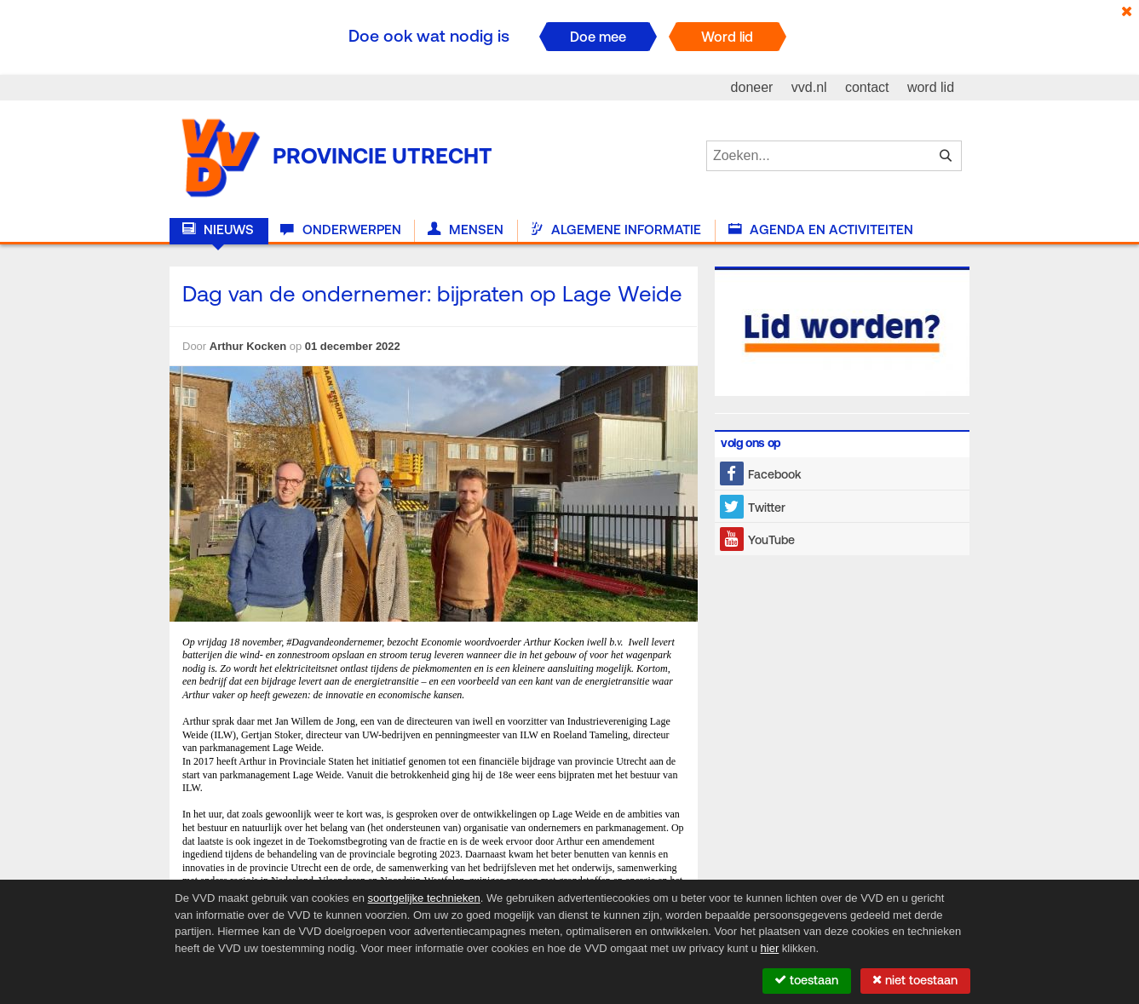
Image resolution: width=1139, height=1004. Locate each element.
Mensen (465, 230)
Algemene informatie (615, 230)
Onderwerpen (340, 230)
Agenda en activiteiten (820, 230)
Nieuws (218, 230)
